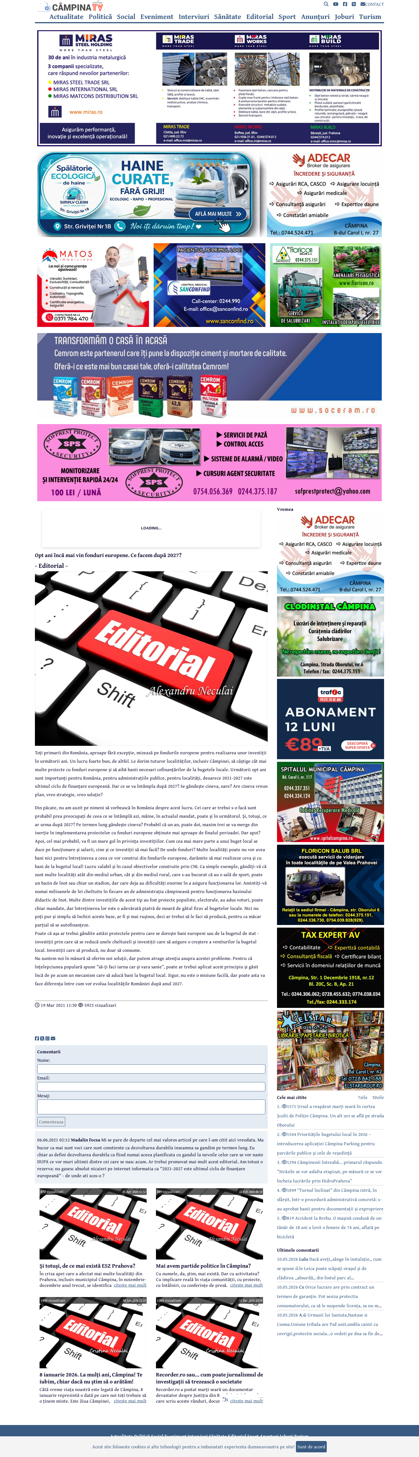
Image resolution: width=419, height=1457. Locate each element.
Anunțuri (315, 17)
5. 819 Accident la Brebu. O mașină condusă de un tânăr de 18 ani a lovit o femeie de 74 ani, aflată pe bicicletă (329, 1227)
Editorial (260, 17)
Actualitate (66, 17)
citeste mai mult (130, 1285)
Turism (370, 17)
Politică (100, 17)
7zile (362, 1097)
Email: (43, 1077)
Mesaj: (43, 1095)
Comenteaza (51, 1121)
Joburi (344, 17)
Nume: (43, 1059)
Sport (287, 17)
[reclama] (209, 144)
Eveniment (157, 17)
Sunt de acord (311, 1446)
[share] (37, 1038)
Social (126, 17)
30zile (378, 1097)
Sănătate (227, 17)
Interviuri (194, 17)
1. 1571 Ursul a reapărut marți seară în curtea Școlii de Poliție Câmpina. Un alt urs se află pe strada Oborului (330, 1115)
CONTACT (372, 4)
